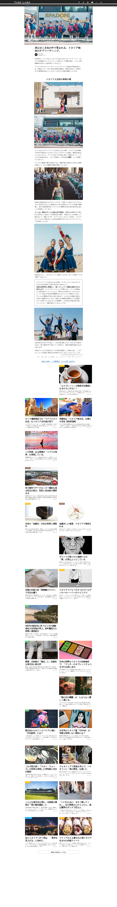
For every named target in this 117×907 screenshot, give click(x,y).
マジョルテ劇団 (51, 357)
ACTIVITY (62, 366)
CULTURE (28, 432)
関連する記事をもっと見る (58, 853)
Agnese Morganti (80, 355)
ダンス (39, 357)
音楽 (42, 357)
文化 (73, 357)
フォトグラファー (78, 357)
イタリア (57, 357)
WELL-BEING (28, 818)
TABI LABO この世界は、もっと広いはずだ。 (58, 362)
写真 (69, 357)
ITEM (27, 570)
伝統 (46, 357)
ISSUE (27, 399)
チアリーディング (63, 357)
